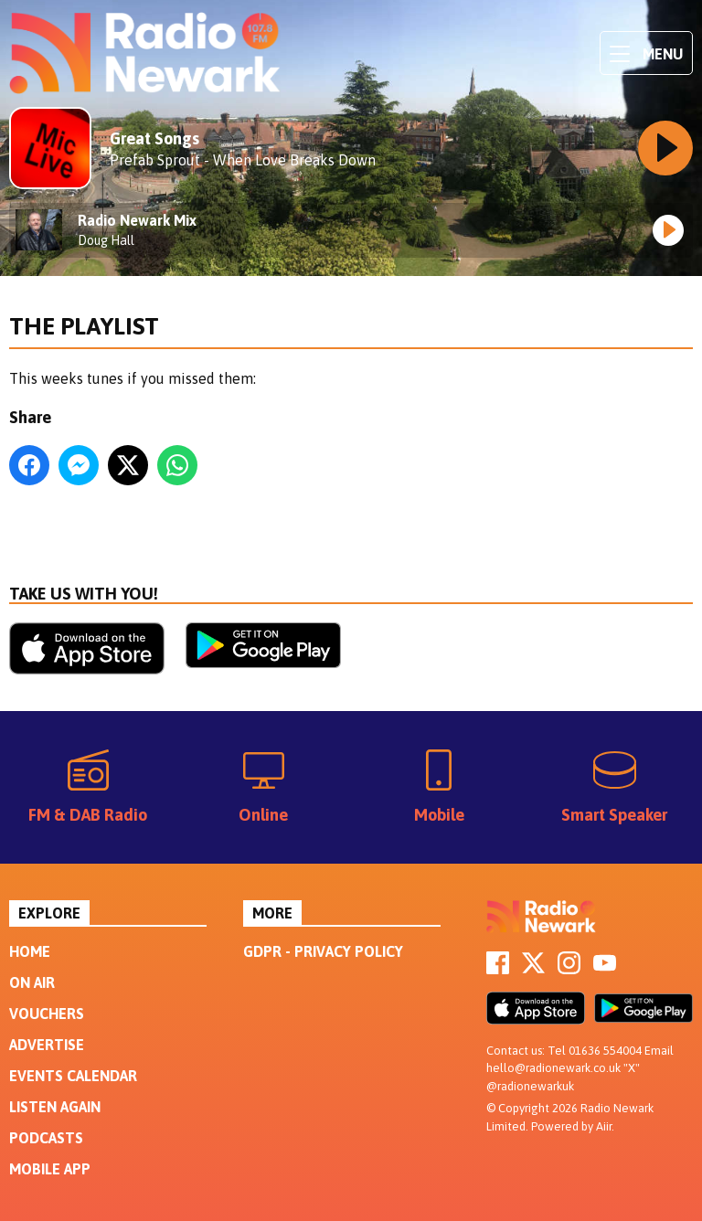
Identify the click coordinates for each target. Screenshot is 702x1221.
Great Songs (154, 138)
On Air (32, 982)
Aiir (604, 1126)
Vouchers (46, 1013)
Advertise (46, 1044)
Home (29, 951)
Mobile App (49, 1169)
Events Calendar (73, 1075)
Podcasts (46, 1138)
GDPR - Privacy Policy (323, 951)
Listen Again (55, 1107)
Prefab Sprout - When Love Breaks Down (243, 160)
